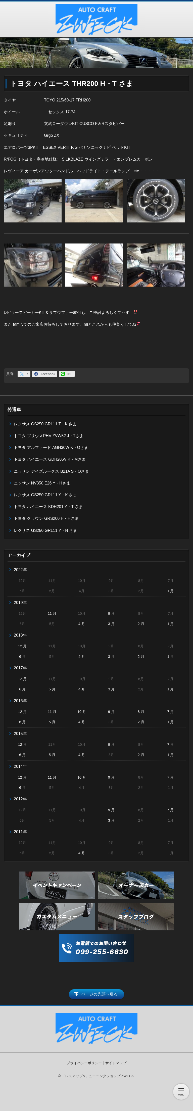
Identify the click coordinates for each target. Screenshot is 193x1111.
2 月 (141, 624)
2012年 (20, 799)
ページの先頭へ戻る (99, 994)
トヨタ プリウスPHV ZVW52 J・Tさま (48, 436)
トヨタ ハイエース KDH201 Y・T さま (48, 507)
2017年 (20, 668)
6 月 (22, 657)
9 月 (111, 613)
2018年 (20, 635)
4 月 (81, 624)
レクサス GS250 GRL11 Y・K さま (45, 495)
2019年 (20, 602)
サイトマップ (115, 1063)
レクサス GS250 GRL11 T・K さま (45, 424)
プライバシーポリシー (84, 1063)
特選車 (14, 409)
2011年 (20, 832)
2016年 (20, 701)
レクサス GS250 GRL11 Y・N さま (45, 530)
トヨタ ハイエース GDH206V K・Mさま (50, 459)
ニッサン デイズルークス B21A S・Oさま (51, 471)
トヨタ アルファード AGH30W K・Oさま (51, 447)
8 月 (141, 712)
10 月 (81, 712)
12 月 (22, 646)
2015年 (20, 733)
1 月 (170, 591)
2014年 (20, 766)
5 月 (52, 689)
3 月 (111, 624)
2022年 (20, 570)
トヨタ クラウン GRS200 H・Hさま (46, 518)
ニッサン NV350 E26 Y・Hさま (42, 483)
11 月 (52, 613)
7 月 (170, 712)
